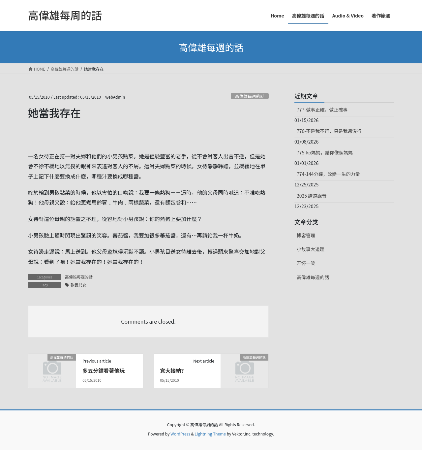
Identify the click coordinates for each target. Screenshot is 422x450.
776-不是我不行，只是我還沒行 (329, 131)
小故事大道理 (310, 249)
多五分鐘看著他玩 (103, 370)
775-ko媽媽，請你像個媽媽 (325, 152)
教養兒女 (78, 284)
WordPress (180, 433)
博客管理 (306, 235)
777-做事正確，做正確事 (322, 109)
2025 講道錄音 (311, 195)
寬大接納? (172, 370)
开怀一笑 (306, 263)
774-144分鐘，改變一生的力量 (328, 174)
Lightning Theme (210, 433)
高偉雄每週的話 (250, 96)
